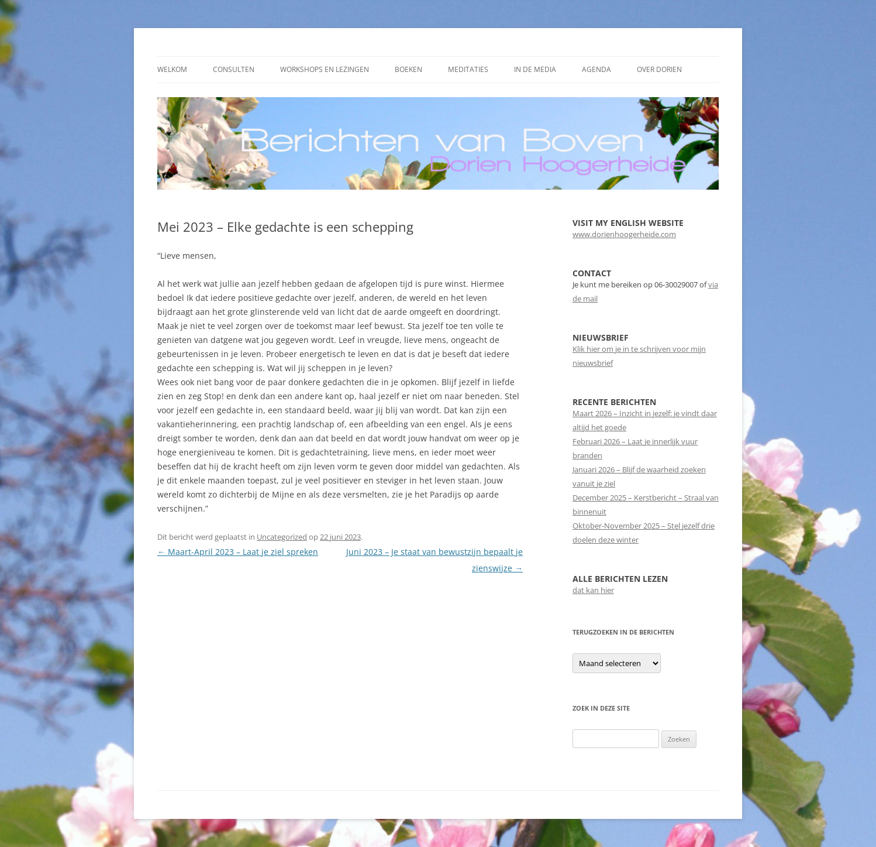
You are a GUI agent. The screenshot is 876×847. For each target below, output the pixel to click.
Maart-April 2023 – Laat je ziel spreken (237, 551)
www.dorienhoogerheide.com (624, 234)
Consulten (233, 69)
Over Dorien (659, 69)
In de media (535, 69)
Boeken (408, 69)
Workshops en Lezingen (324, 69)
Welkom (172, 69)
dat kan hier (593, 590)
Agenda (596, 69)
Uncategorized (282, 536)
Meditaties (468, 69)
